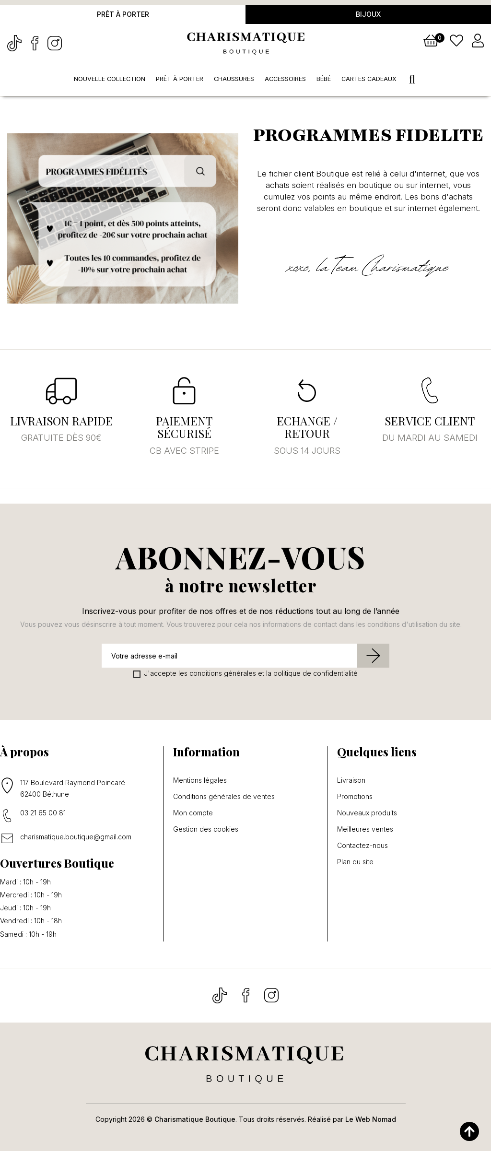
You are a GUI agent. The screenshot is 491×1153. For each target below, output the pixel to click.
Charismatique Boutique (194, 1121)
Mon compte (193, 815)
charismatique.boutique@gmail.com (75, 839)
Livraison (351, 782)
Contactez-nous (362, 847)
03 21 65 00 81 (43, 815)
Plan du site (355, 863)
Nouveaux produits (367, 815)
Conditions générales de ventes (224, 798)
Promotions (355, 798)
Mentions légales (200, 782)
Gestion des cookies (205, 831)
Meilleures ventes (365, 831)
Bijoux (368, 15)
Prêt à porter (123, 15)
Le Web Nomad (370, 1121)
